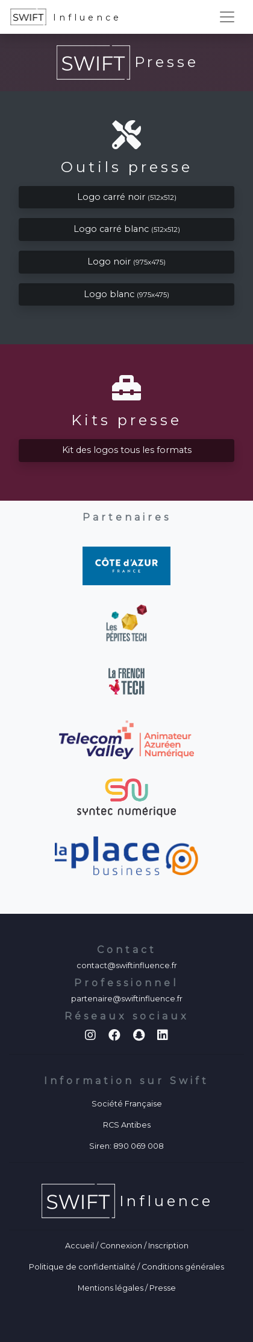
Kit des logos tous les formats (127, 450)
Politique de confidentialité (82, 1266)
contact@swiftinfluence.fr (127, 965)
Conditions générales (183, 1266)
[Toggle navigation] (227, 16)
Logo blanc (126, 294)
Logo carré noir (126, 196)
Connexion (121, 1245)
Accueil (79, 1245)
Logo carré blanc (126, 228)
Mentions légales (110, 1287)
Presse (162, 1287)
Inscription (168, 1245)
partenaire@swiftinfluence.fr (127, 998)
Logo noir (126, 261)
